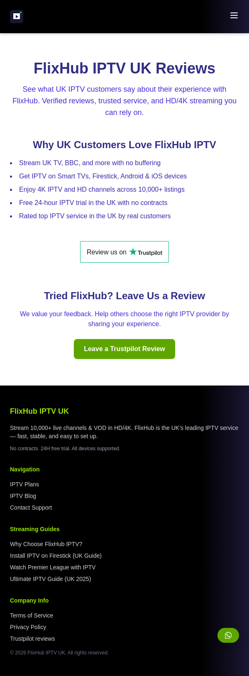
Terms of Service (31, 615)
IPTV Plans (24, 484)
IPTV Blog (23, 496)
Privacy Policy (28, 627)
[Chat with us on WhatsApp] (228, 635)
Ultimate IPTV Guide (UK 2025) (50, 579)
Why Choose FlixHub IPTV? (46, 544)
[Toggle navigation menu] (234, 15)
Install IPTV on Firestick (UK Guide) (56, 555)
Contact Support (31, 507)
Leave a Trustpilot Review (124, 348)
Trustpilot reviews (32, 638)
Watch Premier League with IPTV (52, 567)
